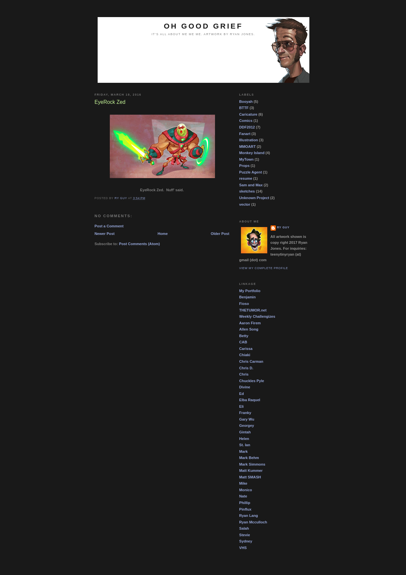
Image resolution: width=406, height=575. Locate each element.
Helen (244, 439)
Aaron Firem (250, 323)
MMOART (247, 147)
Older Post (220, 234)
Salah (244, 528)
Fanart (245, 134)
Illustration (248, 140)
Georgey (246, 425)
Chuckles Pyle (251, 381)
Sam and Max (251, 185)
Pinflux (245, 509)
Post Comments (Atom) (139, 244)
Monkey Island (252, 153)
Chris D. (246, 368)
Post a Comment (109, 226)
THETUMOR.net (253, 310)
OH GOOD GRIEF (203, 26)
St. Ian (245, 445)
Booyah (246, 102)
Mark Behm (249, 458)
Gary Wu (246, 419)
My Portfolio (250, 291)
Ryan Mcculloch (253, 522)
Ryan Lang (248, 516)
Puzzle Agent (250, 172)
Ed (241, 394)
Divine (245, 387)
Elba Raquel (249, 400)
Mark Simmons (252, 464)
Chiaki (245, 355)
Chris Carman (251, 361)
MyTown (246, 159)
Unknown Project (254, 198)
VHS (243, 548)
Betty (244, 336)
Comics (245, 121)
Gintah (245, 432)
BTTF (244, 108)
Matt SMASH (250, 477)
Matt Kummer (251, 470)
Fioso (244, 304)
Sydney (245, 541)
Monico (245, 490)
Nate (243, 496)
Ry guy (283, 227)
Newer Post (105, 234)
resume (245, 178)
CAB (243, 342)
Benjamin (247, 297)
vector (245, 204)
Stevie (244, 535)
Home (162, 234)
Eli (241, 406)
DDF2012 (247, 127)
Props (244, 166)
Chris (244, 374)
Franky (245, 413)
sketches (247, 191)
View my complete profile (263, 268)
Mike (243, 483)
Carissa (245, 349)
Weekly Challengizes (257, 316)
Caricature (248, 114)
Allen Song (248, 329)
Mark (243, 451)
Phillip (245, 503)
